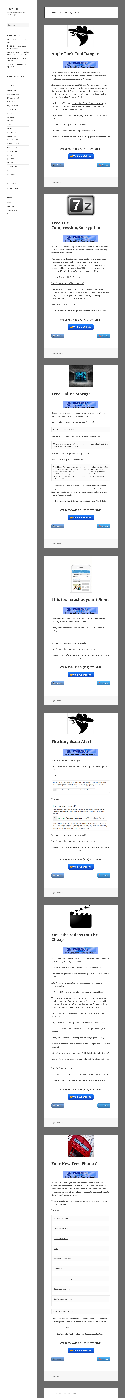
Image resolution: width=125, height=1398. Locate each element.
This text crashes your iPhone (80, 599)
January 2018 (12, 90)
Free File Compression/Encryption (75, 225)
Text (56, 1248)
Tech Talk (13, 9)
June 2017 (11, 117)
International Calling (63, 1311)
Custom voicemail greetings (66, 1279)
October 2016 (12, 147)
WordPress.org (12, 214)
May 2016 (10, 163)
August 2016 (12, 151)
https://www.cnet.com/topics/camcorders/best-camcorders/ (77, 1022)
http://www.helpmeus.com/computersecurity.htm (73, 130)
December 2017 (13, 94)
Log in (9, 202)
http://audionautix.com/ (61, 1068)
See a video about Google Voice (65, 1328)
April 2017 (11, 125)
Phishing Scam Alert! (72, 741)
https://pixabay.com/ (60, 1037)
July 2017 (10, 113)
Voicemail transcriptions (66, 1259)
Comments (12, 210)
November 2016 (13, 144)
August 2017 (12, 109)
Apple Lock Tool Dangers (76, 53)
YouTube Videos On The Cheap (74, 937)
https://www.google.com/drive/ (84, 422)
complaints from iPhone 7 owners (87, 103)
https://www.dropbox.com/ (79, 453)
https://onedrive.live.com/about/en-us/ (83, 436)
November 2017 (13, 98)
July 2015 (10, 170)
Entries (11, 206)
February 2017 (12, 132)
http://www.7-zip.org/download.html (67, 283)
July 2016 (10, 155)
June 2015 (11, 174)
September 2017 (13, 106)
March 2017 (11, 128)
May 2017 (10, 121)
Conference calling (63, 1299)
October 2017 (12, 102)
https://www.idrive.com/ (74, 459)
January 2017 (12, 136)
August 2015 (12, 166)
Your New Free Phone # (74, 1163)
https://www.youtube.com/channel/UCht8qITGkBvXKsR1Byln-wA (80, 1053)
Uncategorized (12, 188)
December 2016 (13, 140)
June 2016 (11, 159)
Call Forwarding (61, 1228)
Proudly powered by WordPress (63, 1393)
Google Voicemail (62, 1218)
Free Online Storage (71, 393)
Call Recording (61, 1238)
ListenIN (58, 1269)
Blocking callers (62, 1289)
